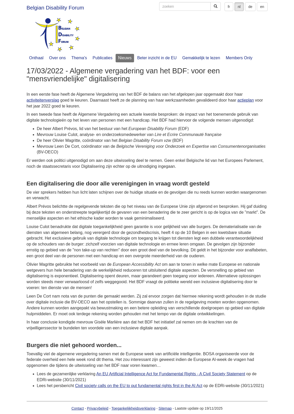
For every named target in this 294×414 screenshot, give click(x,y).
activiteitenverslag (43, 100)
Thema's (79, 58)
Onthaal (36, 58)
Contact (78, 408)
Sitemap (164, 408)
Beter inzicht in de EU (157, 58)
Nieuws (124, 58)
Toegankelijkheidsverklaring (133, 408)
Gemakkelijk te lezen (201, 58)
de (250, 7)
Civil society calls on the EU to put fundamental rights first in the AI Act (138, 385)
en (262, 7)
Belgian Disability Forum (55, 8)
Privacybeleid (97, 408)
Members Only (239, 58)
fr (229, 7)
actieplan (245, 100)
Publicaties (102, 58)
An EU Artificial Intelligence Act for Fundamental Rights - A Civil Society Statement (170, 374)
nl (239, 7)
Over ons (57, 58)
